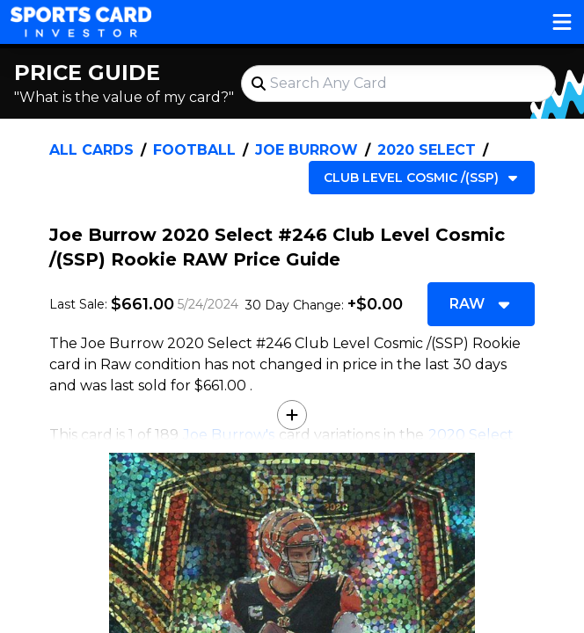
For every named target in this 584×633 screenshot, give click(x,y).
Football (194, 150)
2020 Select (426, 150)
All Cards (91, 150)
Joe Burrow (306, 150)
